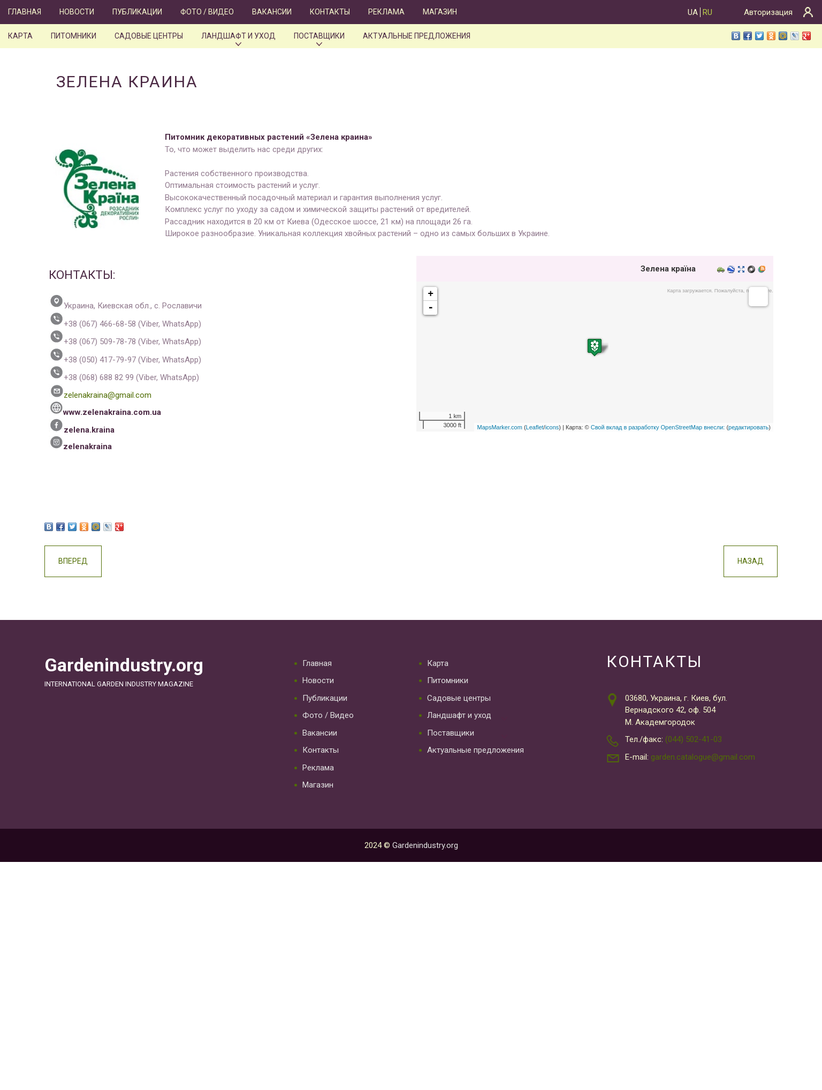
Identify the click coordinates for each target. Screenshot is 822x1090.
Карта (20, 36)
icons (552, 427)
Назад (750, 561)
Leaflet (535, 427)
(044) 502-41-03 (693, 739)
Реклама (386, 11)
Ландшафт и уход (238, 36)
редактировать (748, 427)
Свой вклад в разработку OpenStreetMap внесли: (658, 427)
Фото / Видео (207, 11)
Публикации (137, 11)
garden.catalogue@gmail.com (703, 757)
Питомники (73, 36)
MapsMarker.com (499, 427)
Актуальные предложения (416, 36)
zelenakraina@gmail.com (100, 395)
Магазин (440, 11)
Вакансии (272, 11)
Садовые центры (149, 36)
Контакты (330, 11)
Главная (24, 11)
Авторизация (768, 12)
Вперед (73, 561)
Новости (76, 11)
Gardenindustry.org (123, 665)
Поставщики (319, 36)
